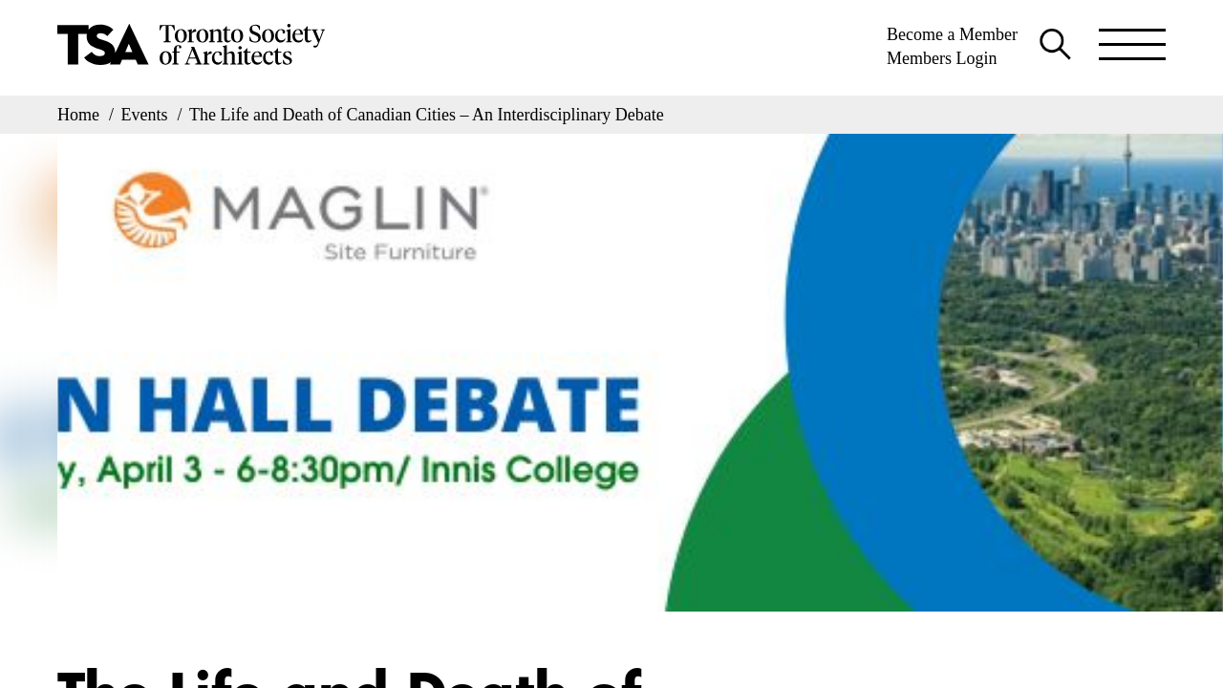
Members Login (942, 58)
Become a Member (952, 34)
